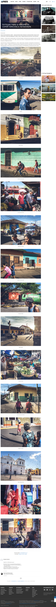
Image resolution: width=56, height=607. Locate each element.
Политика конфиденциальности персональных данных (27, 603)
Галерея (34, 1)
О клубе (33, 589)
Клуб (38, 1)
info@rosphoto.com (8, 603)
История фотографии (19, 591)
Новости (10, 594)
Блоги (33, 596)
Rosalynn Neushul (6, 559)
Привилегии (34, 591)
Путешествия (29, 1)
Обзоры (27, 590)
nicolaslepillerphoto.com (23, 552)
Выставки (10, 589)
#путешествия (3, 30)
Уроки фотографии (19, 589)
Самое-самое (3, 589)
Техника (24, 1)
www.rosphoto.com (49, 593)
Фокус (16, 1)
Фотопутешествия (3, 590)
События (12, 1)
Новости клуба (34, 590)
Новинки (27, 589)
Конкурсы (10, 590)
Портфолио (2, 591)
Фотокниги (34, 595)
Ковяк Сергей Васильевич (7, 573)
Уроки (20, 1)
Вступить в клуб (34, 594)
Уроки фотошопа (19, 590)
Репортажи (10, 591)
